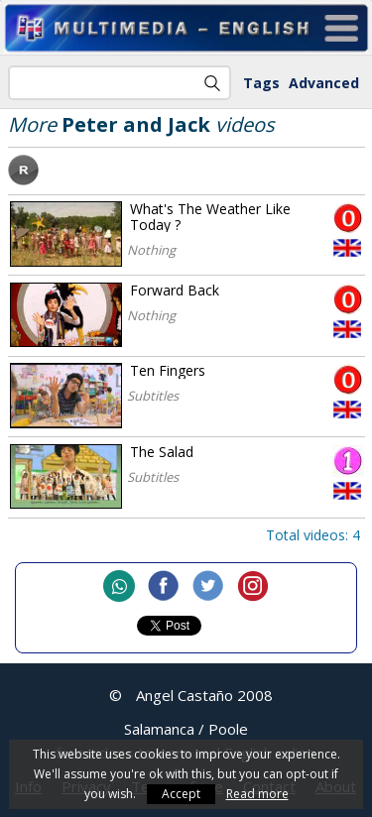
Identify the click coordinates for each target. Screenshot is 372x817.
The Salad (161, 451)
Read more (257, 793)
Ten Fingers (167, 370)
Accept (181, 793)
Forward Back (174, 290)
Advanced (324, 82)
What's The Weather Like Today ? (210, 216)
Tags (261, 82)
